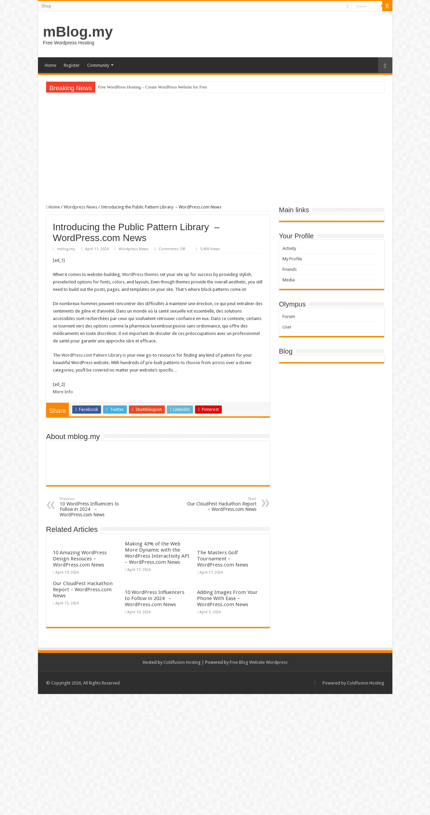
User (287, 327)
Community (98, 65)
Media (288, 279)
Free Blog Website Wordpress (259, 662)
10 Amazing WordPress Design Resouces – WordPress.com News (80, 559)
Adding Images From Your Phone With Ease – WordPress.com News (227, 598)
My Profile (292, 258)
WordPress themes (140, 274)
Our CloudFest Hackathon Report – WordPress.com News (221, 504)
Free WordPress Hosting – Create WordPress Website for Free (152, 87)
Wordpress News (80, 207)
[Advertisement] (215, 148)
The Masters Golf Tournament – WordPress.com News (222, 559)
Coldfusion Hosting (182, 662)
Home (50, 65)
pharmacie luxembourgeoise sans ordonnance (174, 326)
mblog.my (66, 249)
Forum (288, 316)
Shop (46, 6)
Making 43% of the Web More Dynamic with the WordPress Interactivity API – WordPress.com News (157, 553)
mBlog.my (78, 31)
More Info (63, 391)
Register (72, 65)
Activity (289, 248)
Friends (289, 269)
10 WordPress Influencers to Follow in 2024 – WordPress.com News (94, 507)
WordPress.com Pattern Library (91, 355)
